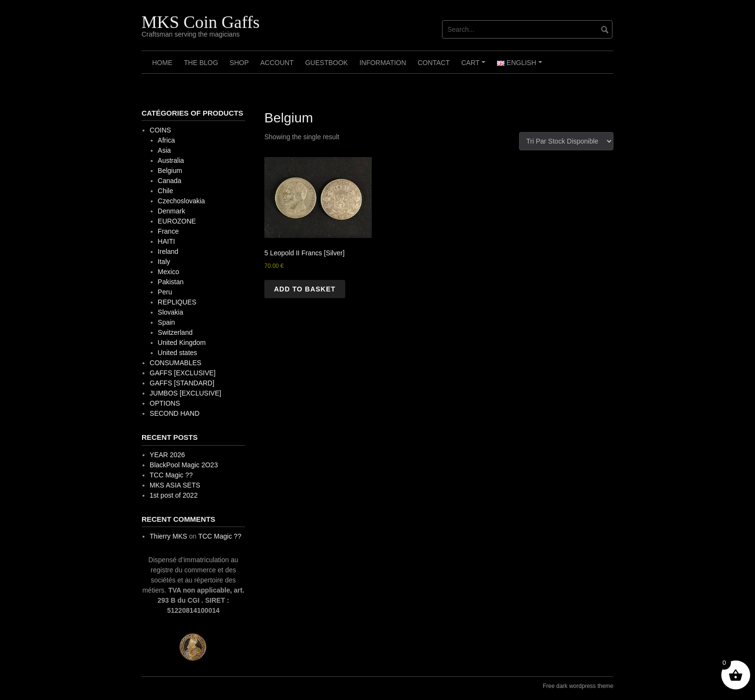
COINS (160, 130)
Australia (171, 160)
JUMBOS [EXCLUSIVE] (185, 393)
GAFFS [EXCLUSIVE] (183, 373)
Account (276, 62)
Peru (165, 292)
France (168, 231)
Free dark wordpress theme (578, 686)
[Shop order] (566, 141)
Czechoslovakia (181, 201)
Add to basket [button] (305, 289)
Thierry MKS (168, 536)
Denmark (171, 211)
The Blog (201, 62)
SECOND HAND (174, 413)
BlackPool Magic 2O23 (184, 465)
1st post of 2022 (174, 495)
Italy (164, 261)
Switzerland (175, 332)
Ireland (168, 251)
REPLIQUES (177, 302)
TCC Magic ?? (171, 475)
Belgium (170, 170)
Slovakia (170, 312)
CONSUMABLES (175, 363)
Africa (166, 140)
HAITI (166, 241)
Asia (164, 150)
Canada (170, 181)
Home (162, 62)
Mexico (168, 272)
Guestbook (326, 62)
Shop (239, 62)
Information (382, 62)
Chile (165, 191)
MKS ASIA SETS (175, 485)
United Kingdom (182, 342)
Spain (166, 322)
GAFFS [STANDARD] (182, 383)
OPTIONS (165, 403)
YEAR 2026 (167, 455)
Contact (433, 62)
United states (177, 353)
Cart (474, 66)
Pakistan (171, 282)
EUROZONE (177, 221)
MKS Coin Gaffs (201, 22)
